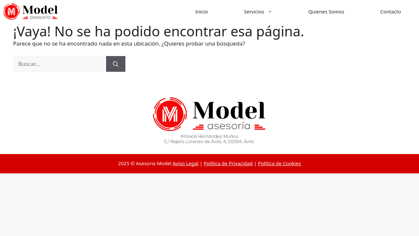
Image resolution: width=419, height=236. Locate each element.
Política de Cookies (279, 163)
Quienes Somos (326, 11)
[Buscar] (115, 64)
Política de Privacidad (228, 163)
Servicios (267, 11)
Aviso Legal (185, 163)
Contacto (390, 11)
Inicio (201, 11)
